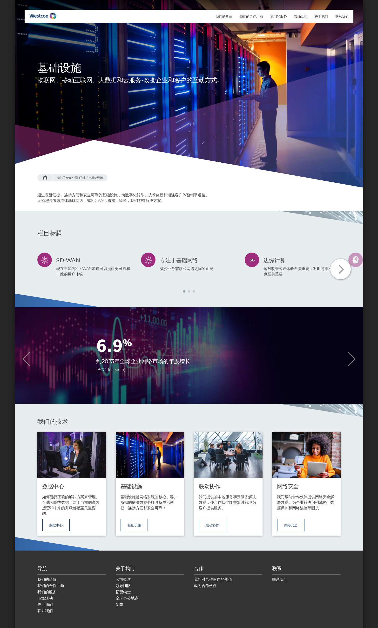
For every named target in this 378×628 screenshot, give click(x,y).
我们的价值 (64, 177)
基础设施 (97, 177)
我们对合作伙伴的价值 (213, 582)
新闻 (119, 607)
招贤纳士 (123, 595)
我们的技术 (81, 177)
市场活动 (45, 601)
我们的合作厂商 (50, 588)
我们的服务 (46, 595)
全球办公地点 (127, 601)
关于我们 (45, 607)
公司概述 (123, 582)
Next (340, 269)
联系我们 (45, 613)
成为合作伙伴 (205, 588)
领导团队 (123, 588)
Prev (26, 359)
